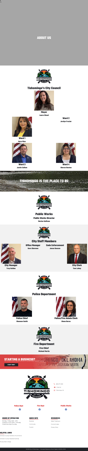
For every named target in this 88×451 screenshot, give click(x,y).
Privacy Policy (54, 427)
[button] (20, 409)
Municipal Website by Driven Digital (48, 449)
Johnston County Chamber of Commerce (11, 435)
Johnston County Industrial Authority (9, 438)
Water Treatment (55, 421)
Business (31, 421)
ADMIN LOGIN (62, 449)
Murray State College (5, 441)
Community (32, 424)
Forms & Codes (55, 424)
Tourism (31, 427)
